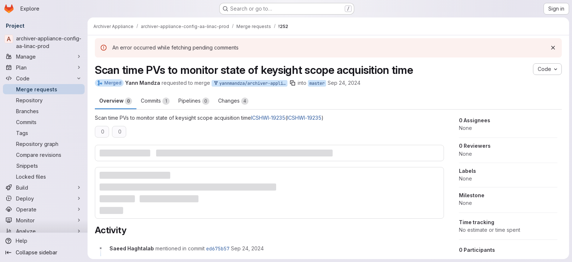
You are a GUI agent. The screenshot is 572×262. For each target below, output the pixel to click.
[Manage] (44, 56)
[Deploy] (44, 198)
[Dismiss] (553, 47)
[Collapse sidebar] (44, 252)
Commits (155, 101)
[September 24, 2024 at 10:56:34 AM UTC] (247, 248)
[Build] (44, 187)
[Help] (44, 241)
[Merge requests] (44, 89)
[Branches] (44, 111)
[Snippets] (44, 165)
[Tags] (44, 133)
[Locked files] (44, 176)
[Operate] (44, 209)
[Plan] (44, 67)
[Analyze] (44, 231)
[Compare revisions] (44, 155)
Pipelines (193, 101)
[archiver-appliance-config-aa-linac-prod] (44, 42)
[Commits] (44, 122)
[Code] (44, 78)
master (317, 83)
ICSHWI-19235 (268, 118)
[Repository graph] (44, 144)
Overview (115, 101)
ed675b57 (217, 248)
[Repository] (44, 100)
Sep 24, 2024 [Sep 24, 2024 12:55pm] (344, 83)
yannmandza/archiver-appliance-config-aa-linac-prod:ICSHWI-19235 (250, 83)
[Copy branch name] (292, 83)
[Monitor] (44, 220)
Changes (233, 101)
